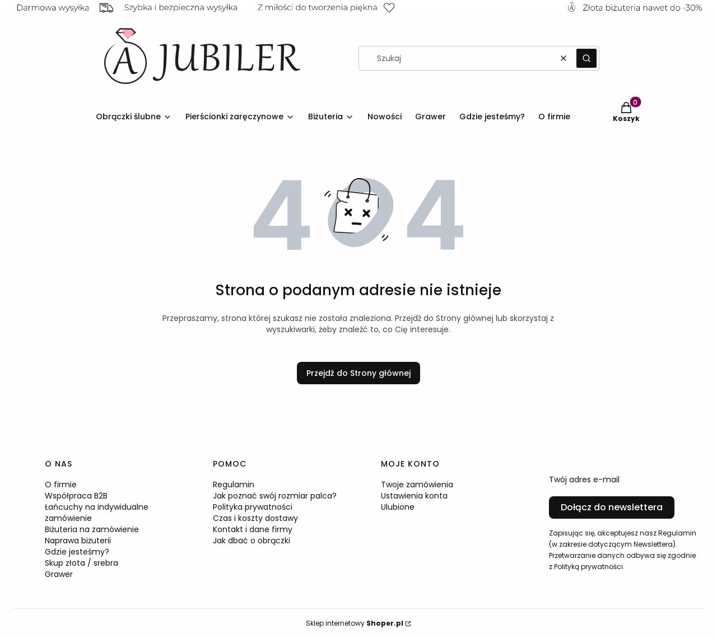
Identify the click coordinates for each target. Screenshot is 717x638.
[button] (586, 58)
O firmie (61, 484)
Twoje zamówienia (417, 484)
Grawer (59, 574)
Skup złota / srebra (81, 563)
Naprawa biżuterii (78, 540)
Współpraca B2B (76, 495)
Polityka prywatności (252, 507)
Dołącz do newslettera (612, 507)
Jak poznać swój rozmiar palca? (275, 495)
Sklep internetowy (354, 623)
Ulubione (398, 507)
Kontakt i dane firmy (252, 529)
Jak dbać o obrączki (251, 540)
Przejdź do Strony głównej (358, 373)
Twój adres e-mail (584, 479)
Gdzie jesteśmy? (77, 551)
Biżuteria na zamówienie (92, 529)
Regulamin (233, 484)
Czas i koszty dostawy (255, 518)
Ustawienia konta (414, 495)
